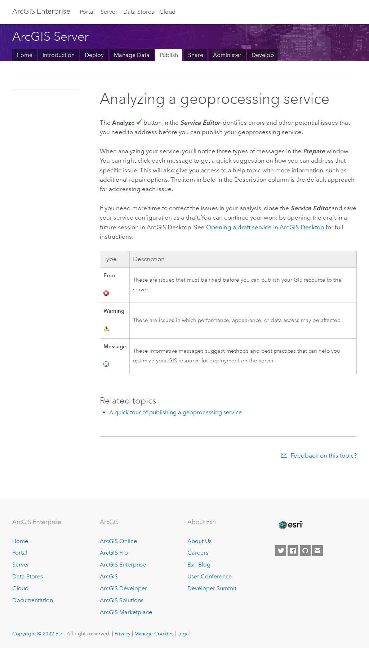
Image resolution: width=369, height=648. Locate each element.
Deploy (94, 55)
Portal (87, 11)
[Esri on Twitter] (280, 550)
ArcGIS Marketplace (126, 612)
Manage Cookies (153, 633)
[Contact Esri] (317, 550)
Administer (227, 55)
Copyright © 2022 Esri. (38, 633)
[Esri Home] (290, 525)
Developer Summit (211, 588)
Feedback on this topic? (323, 455)
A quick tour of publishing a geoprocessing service (175, 412)
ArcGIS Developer (123, 588)
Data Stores (138, 11)
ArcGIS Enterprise (123, 564)
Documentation (32, 600)
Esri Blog (198, 564)
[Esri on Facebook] (293, 550)
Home (24, 55)
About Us (199, 541)
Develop (263, 55)
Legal (183, 633)
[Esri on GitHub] (305, 550)
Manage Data (132, 55)
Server (109, 11)
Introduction (59, 55)
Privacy (122, 633)
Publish (169, 55)
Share (195, 55)
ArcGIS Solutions (121, 600)
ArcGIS (109, 576)
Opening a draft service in (265, 227)
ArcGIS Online (118, 541)
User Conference (209, 576)
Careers (197, 552)
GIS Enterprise (41, 11)
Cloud (167, 11)
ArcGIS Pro (114, 552)
